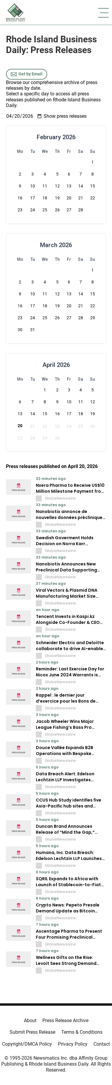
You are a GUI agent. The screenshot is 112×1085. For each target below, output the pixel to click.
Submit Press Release (32, 1032)
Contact (101, 1044)
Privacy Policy (73, 1044)
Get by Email (26, 74)
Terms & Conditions (81, 1032)
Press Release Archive (65, 1020)
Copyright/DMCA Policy (27, 1044)
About (30, 1020)
